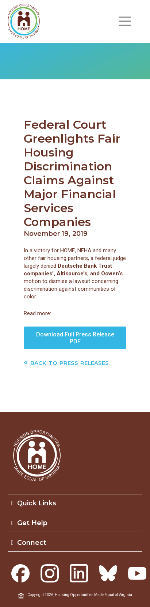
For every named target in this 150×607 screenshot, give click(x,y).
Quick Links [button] (34, 503)
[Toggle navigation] (124, 21)
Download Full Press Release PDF (75, 338)
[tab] (75, 503)
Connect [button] (29, 543)
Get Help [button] (29, 523)
